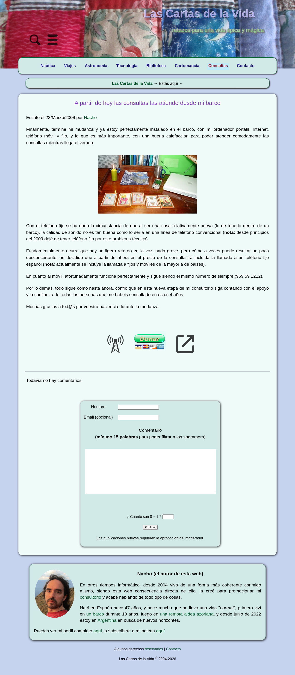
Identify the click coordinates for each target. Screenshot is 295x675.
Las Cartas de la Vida (132, 83)
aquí (97, 640)
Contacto (173, 658)
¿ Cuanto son (138, 526)
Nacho (90, 117)
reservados (154, 658)
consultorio (90, 606)
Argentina (106, 629)
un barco (95, 623)
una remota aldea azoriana (187, 623)
